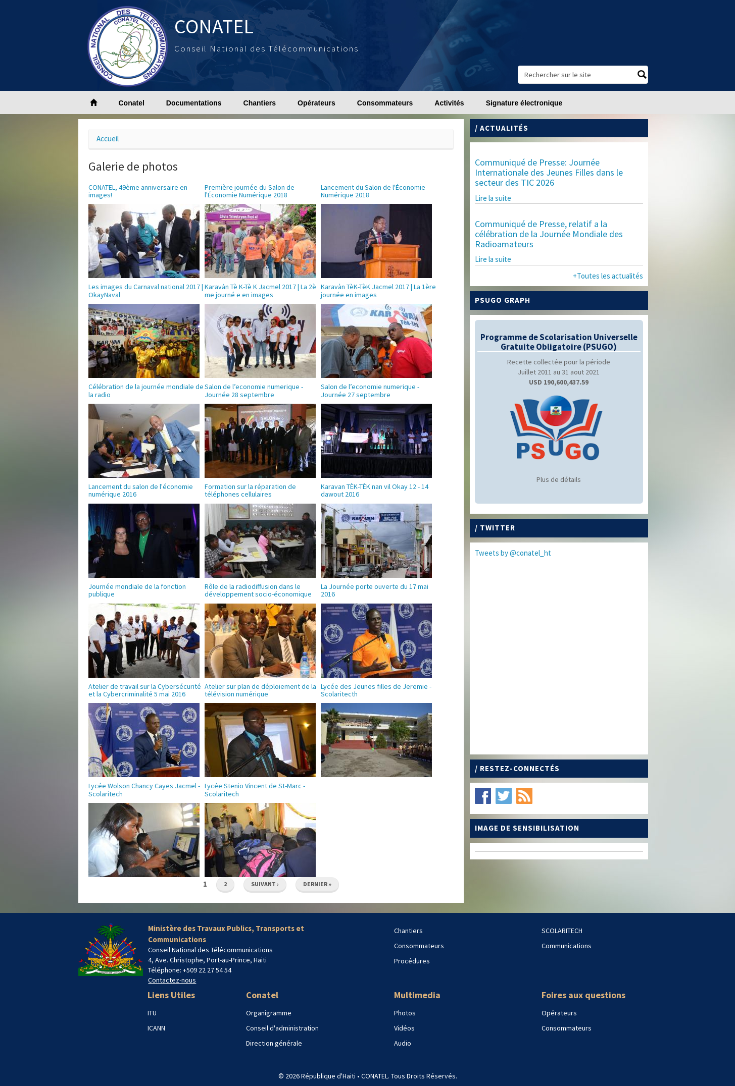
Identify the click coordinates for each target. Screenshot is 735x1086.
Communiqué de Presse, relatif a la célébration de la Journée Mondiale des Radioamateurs (549, 234)
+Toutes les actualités (608, 276)
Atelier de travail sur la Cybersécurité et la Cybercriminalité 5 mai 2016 (144, 690)
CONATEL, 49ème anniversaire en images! (137, 191)
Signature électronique (524, 103)
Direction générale (274, 1043)
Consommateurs (385, 103)
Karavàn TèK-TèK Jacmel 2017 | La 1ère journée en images (378, 290)
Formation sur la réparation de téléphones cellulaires (250, 490)
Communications (567, 945)
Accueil (107, 138)
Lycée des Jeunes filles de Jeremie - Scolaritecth (376, 690)
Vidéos (404, 1028)
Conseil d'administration (282, 1028)
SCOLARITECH (562, 930)
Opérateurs (316, 103)
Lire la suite (493, 198)
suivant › (265, 884)
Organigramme (268, 1012)
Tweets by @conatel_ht (513, 553)
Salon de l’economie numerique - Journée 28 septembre (254, 390)
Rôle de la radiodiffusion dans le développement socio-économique (258, 590)
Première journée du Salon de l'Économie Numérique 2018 (250, 191)
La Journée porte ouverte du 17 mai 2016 (374, 590)
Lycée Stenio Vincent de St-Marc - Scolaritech (255, 789)
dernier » (317, 884)
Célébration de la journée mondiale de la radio (146, 390)
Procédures (412, 960)
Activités (449, 103)
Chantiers (259, 103)
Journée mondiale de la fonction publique (137, 590)
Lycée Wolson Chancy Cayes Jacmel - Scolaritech (144, 789)
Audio (402, 1043)
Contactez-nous (172, 980)
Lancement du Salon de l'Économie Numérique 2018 (373, 191)
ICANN (156, 1028)
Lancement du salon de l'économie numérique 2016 (140, 490)
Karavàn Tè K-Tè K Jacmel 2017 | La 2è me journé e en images (260, 290)
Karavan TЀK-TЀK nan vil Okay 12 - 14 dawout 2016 (374, 490)
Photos (405, 1012)
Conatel (131, 103)
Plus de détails (558, 479)
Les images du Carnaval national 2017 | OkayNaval (145, 290)
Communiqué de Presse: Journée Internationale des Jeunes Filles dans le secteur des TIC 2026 (549, 172)
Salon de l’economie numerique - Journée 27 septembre (370, 390)
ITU (152, 1012)
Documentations (194, 103)
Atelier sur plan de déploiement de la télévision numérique (260, 690)
